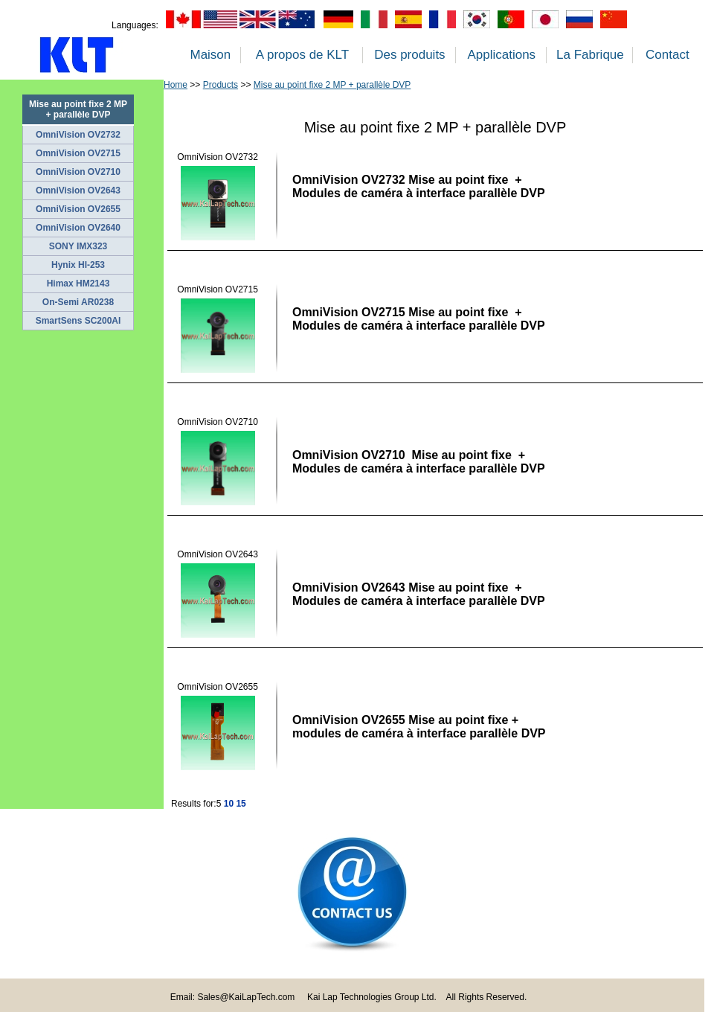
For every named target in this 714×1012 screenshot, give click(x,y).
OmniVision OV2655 (78, 209)
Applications (501, 55)
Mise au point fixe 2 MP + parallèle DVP (332, 85)
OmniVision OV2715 (78, 153)
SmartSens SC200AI (78, 321)
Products (220, 85)
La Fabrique (590, 55)
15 (240, 803)
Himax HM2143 (78, 283)
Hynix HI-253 (78, 265)
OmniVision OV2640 (78, 227)
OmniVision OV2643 (78, 190)
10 (229, 803)
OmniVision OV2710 (78, 172)
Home (175, 85)
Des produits (409, 55)
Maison (210, 55)
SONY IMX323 (78, 246)
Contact (667, 55)
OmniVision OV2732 (78, 134)
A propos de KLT (302, 55)
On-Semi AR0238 (78, 302)
